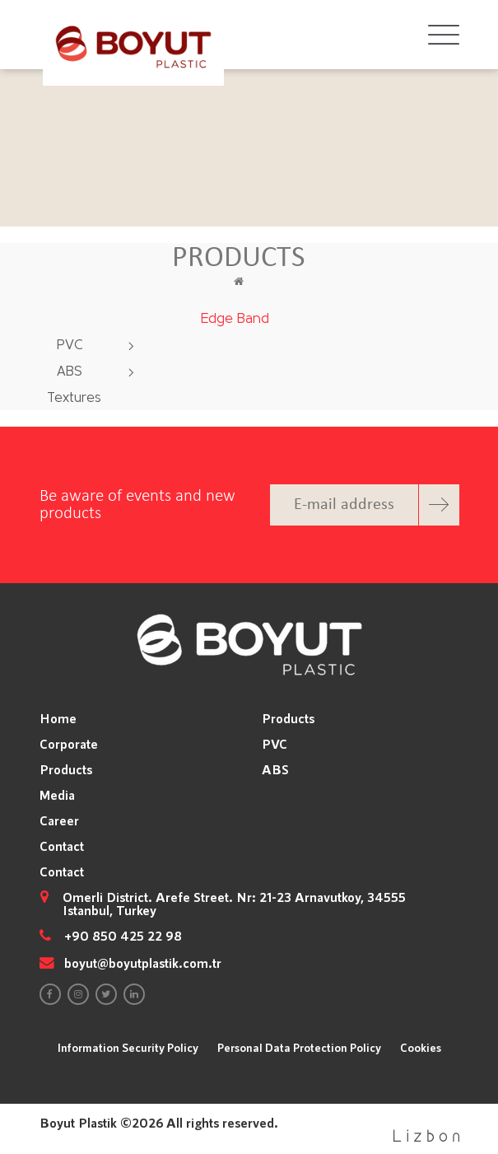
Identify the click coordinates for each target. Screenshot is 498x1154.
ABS (69, 372)
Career (59, 820)
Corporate (69, 743)
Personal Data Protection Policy (299, 1047)
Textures (74, 398)
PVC (70, 346)
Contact (62, 846)
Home (58, 718)
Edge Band (235, 319)
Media (57, 794)
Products (66, 769)
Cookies (420, 1047)
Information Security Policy (128, 1047)
